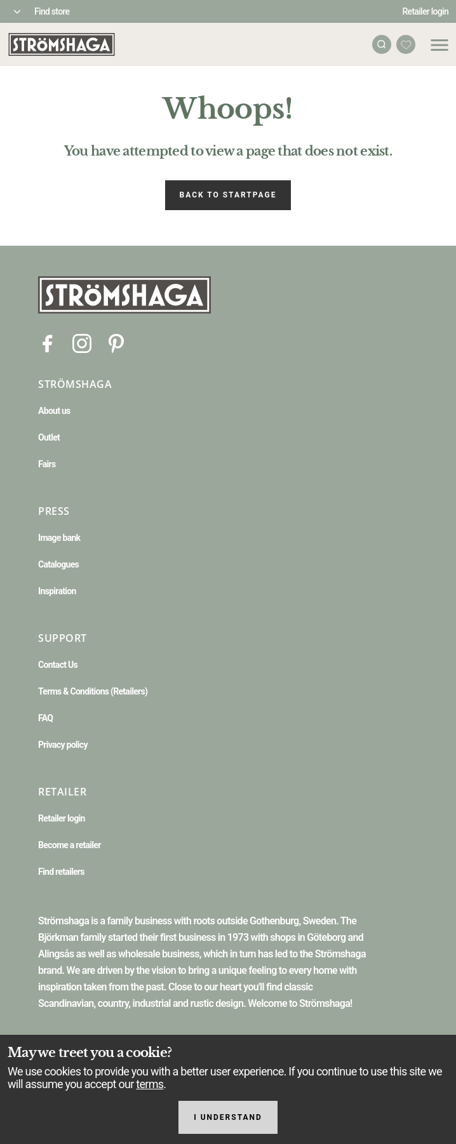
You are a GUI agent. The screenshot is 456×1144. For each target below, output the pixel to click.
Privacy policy (63, 745)
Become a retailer (69, 845)
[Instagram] (81, 342)
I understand (228, 1117)
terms (149, 1084)
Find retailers (61, 872)
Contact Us (57, 665)
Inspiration (57, 591)
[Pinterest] (116, 342)
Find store (51, 11)
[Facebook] (47, 342)
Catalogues (58, 564)
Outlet (49, 437)
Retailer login (426, 11)
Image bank (59, 538)
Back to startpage (228, 194)
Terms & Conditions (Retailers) (92, 691)
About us (54, 411)
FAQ (45, 718)
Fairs (46, 464)
